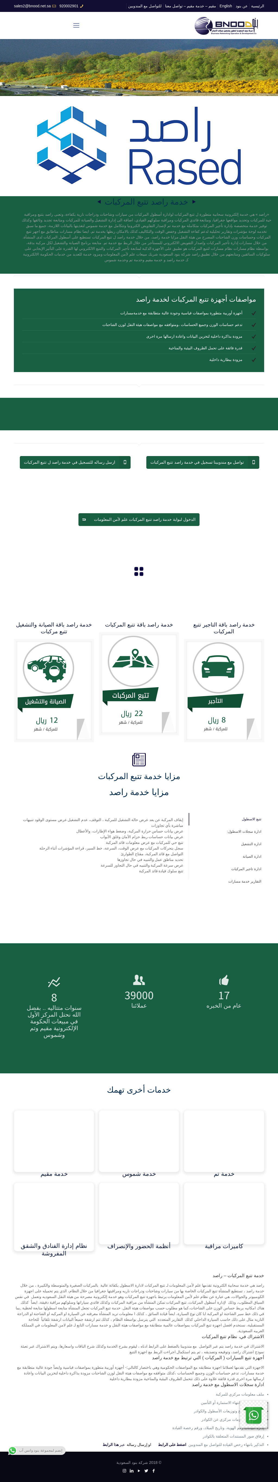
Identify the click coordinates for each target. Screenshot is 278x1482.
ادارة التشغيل (251, 844)
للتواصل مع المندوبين (145, 6)
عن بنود (242, 6)
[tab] (226, 819)
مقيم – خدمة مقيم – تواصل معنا (190, 6)
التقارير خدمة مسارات (244, 881)
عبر (114, 1444)
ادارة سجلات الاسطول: (244, 831)
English (226, 6)
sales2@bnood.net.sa (32, 6)
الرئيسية (257, 6)
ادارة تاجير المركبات (246, 869)
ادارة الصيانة (252, 856)
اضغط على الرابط (172, 1444)
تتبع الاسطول (251, 819)
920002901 (68, 6)
